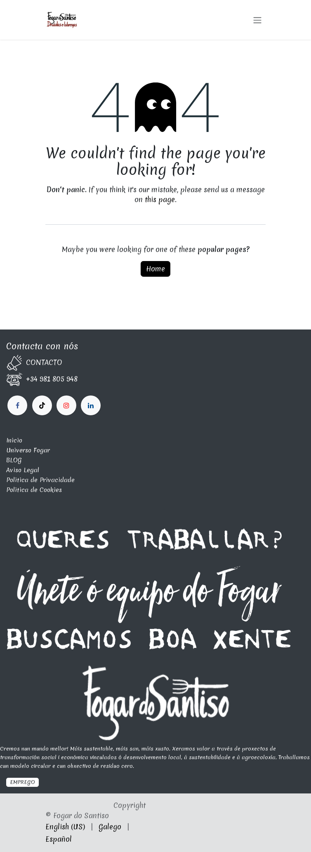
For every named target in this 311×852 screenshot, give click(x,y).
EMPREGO (22, 782)
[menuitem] (65, 827)
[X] (42, 405)
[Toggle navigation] (257, 19)
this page (160, 199)
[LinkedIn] (66, 405)
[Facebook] (17, 405)
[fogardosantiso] (91, 405)
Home (155, 268)
